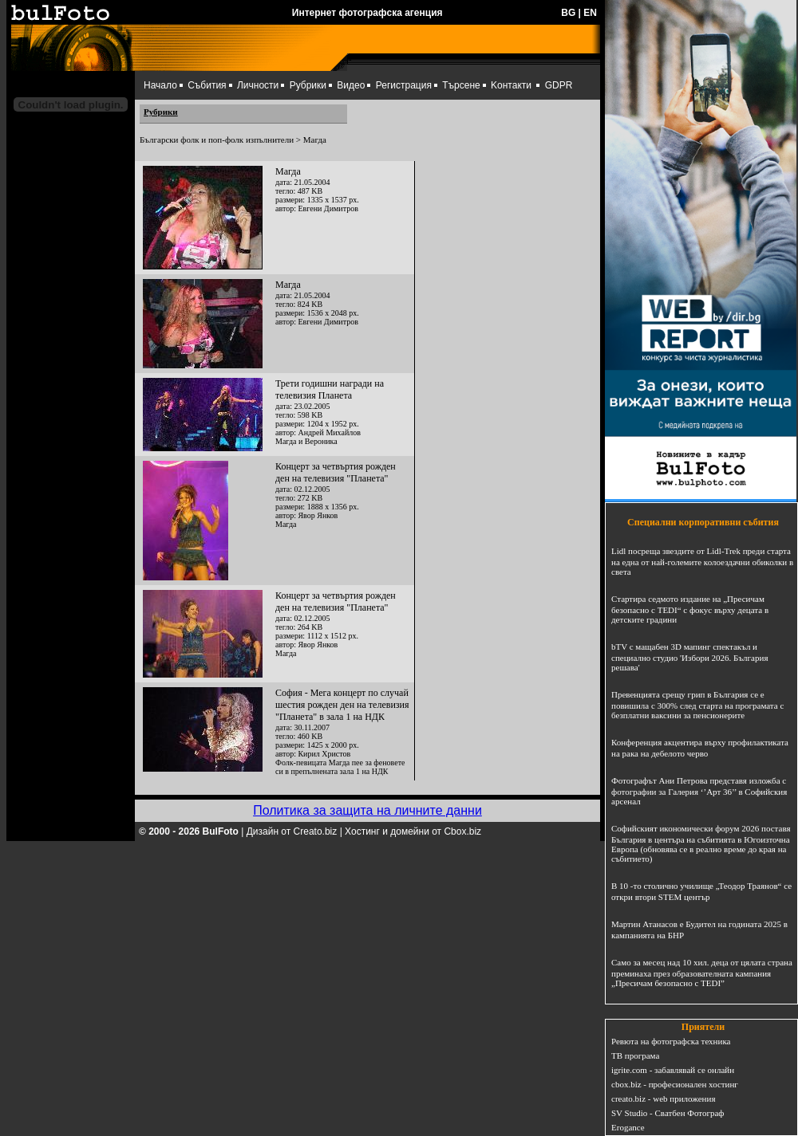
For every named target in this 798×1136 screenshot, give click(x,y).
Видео (351, 85)
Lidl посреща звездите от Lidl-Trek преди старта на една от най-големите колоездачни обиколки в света (702, 561)
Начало (160, 85)
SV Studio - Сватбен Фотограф (668, 1113)
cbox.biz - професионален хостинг (674, 1084)
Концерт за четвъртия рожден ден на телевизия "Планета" (335, 472)
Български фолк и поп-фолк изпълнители (217, 139)
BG (568, 12)
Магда (288, 171)
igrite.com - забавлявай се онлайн (672, 1070)
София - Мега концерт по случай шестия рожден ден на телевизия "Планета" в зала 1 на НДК (342, 704)
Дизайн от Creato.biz (292, 831)
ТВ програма (635, 1055)
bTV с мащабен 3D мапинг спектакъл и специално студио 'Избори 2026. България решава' (689, 657)
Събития (207, 85)
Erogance (628, 1127)
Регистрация (404, 85)
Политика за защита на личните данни (367, 810)
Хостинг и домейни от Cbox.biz (413, 831)
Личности (258, 85)
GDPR (559, 85)
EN (590, 12)
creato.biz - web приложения (663, 1098)
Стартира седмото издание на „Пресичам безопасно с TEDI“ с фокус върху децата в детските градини (689, 609)
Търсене (461, 85)
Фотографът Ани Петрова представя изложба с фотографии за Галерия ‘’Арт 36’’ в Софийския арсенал (699, 791)
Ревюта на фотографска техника (670, 1041)
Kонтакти (511, 85)
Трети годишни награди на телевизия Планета (329, 389)
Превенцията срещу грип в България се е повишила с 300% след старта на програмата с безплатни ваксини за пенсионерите (697, 705)
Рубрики (308, 85)
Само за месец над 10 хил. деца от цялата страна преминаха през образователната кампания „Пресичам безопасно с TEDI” (701, 972)
